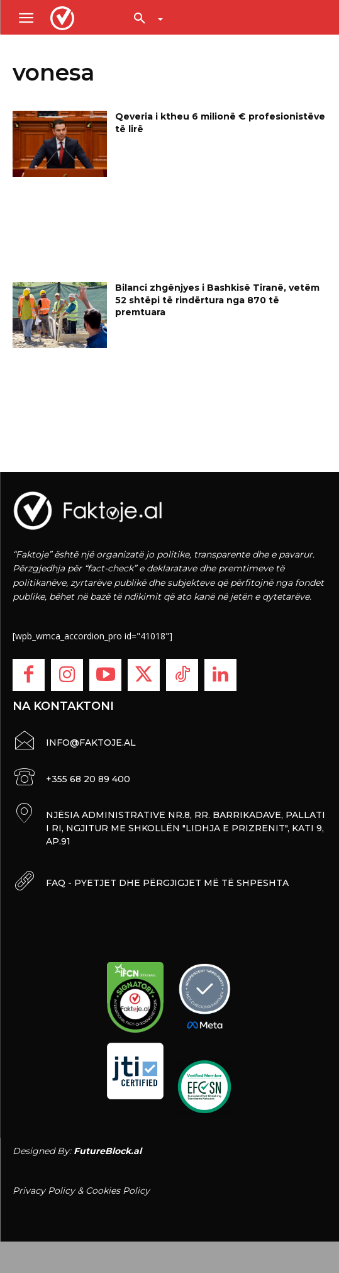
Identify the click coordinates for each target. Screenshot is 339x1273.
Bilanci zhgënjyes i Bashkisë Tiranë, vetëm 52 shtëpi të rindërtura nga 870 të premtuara (217, 300)
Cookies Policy (118, 1190)
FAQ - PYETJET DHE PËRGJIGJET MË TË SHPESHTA (167, 883)
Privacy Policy (44, 1190)
